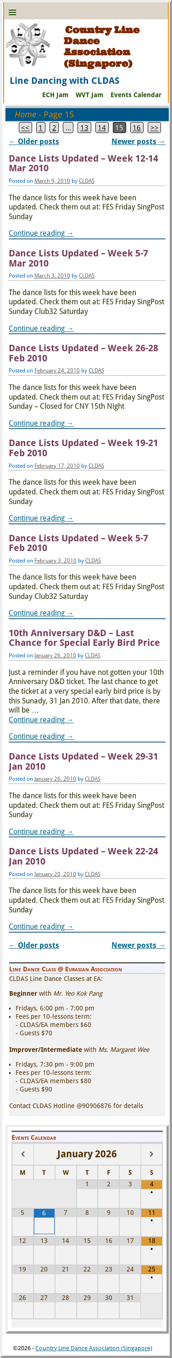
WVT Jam (89, 95)
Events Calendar (136, 95)
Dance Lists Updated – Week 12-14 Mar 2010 (83, 163)
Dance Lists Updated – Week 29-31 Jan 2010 (83, 761)
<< (25, 127)
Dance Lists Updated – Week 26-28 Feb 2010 (83, 353)
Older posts (34, 141)
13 (84, 127)
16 (137, 127)
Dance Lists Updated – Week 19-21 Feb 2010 (83, 448)
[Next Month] (151, 1154)
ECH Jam (55, 95)
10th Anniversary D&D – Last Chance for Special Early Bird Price (84, 638)
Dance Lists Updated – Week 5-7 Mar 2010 (78, 258)
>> (154, 127)
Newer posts (138, 141)
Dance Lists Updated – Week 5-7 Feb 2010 (78, 543)
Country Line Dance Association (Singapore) (101, 47)
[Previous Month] (22, 1154)
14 (102, 127)
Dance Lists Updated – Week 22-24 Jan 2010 (83, 856)
